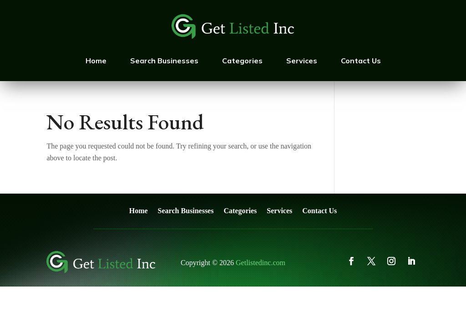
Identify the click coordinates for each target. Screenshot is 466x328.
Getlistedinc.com (260, 262)
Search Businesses (164, 60)
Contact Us (361, 60)
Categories (242, 60)
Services (301, 60)
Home (96, 60)
